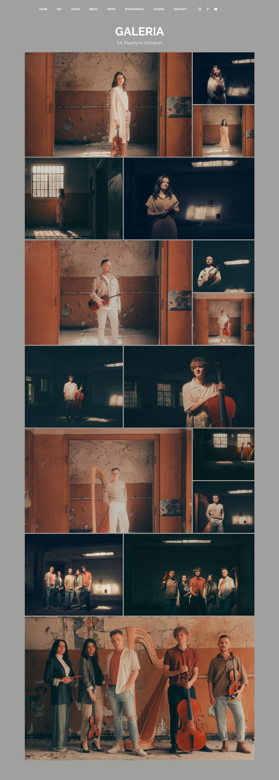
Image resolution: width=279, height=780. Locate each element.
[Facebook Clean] (208, 9)
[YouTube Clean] (216, 9)
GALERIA (139, 31)
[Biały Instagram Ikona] (200, 9)
